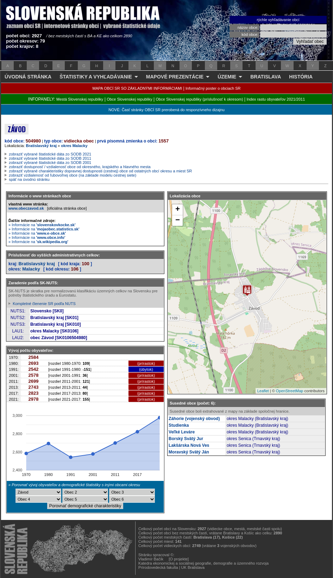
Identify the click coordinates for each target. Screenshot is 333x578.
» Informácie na (42, 225)
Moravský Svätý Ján (189, 452)
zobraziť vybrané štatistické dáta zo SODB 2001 (50, 162)
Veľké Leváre (182, 432)
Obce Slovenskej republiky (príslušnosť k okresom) (199, 99)
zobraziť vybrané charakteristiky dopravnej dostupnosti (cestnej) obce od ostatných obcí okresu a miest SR (100, 171)
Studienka (179, 425)
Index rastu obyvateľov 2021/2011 (275, 99)
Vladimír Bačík (150, 559)
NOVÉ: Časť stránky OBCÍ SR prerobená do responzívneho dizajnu (166, 110)
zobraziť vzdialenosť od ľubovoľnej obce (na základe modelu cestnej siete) (72, 175)
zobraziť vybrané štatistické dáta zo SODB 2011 (50, 158)
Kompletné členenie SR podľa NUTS (44, 303)
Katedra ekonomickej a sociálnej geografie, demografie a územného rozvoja (203, 563)
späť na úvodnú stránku (29, 179)
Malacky (31, 269)
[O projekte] (179, 559)
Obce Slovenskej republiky (129, 99)
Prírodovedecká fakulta (158, 567)
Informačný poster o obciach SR (213, 88)
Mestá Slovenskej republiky (79, 99)
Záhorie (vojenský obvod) (194, 418)
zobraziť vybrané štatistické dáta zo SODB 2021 (50, 154)
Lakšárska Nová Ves (189, 445)
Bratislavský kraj (41, 146)
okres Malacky (74, 146)
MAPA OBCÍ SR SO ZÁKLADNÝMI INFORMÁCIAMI (137, 88)
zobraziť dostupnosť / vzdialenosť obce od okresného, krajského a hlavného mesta (80, 167)
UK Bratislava (193, 567)
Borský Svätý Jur (186, 438)
